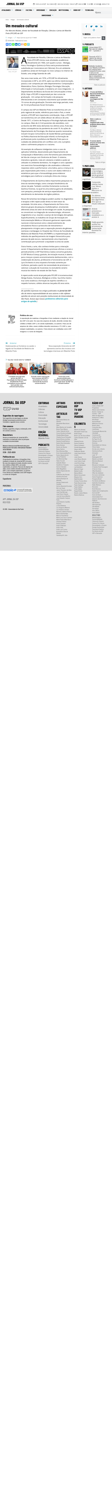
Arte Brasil (95, 420)
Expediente (7, 478)
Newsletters (8, 435)
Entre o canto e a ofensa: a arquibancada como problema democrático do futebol (97, 122)
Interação (95, 453)
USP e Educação (43, 463)
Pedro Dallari (78, 489)
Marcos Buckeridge (62, 514)
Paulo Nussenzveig (80, 483)
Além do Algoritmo (98, 416)
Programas (95, 408)
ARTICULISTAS (61, 415)
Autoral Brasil (96, 422)
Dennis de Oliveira (61, 447)
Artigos (10, 38)
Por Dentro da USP (43, 461)
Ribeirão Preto (43, 438)
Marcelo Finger (78, 469)
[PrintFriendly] (28, 44)
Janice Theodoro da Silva (63, 490)
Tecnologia (89, 10)
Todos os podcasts (99, 85)
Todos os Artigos (100, 162)
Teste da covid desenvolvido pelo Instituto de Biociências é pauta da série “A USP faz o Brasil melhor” (64, 380)
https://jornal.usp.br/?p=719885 (27, 38)
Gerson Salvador (61, 467)
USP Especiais (96, 505)
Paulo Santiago (78, 485)
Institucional (65, 10)
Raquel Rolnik (78, 491)
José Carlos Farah (79, 461)
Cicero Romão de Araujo (63, 433)
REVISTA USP (78, 404)
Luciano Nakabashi (80, 465)
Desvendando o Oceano (45, 455)
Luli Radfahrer (78, 467)
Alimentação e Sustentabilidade (43, 448)
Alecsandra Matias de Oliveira (62, 420)
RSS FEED (6, 502)
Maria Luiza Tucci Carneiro (64, 518)
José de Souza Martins (63, 496)
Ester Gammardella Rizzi (63, 453)
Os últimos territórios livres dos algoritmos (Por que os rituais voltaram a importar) (93, 200)
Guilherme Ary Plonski (63, 475)
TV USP (78, 410)
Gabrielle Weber (61, 463)
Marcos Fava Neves (62, 516)
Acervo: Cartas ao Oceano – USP (97, 413)
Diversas (94, 443)
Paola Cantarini (61, 524)
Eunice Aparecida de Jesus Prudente (62, 456)
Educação (53, 10)
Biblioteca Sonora (97, 424)
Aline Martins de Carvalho (64, 427)
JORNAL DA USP (15, 4)
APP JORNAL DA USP (11, 499)
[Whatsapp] (13, 44)
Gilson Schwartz (79, 445)
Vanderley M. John (61, 535)
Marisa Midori (78, 473)
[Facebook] (7, 44)
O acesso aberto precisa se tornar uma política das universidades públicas (97, 144)
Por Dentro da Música (98, 481)
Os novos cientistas (98, 475)
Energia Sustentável (44, 457)
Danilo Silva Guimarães (63, 443)
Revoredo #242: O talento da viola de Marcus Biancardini (95, 58)
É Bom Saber (96, 447)
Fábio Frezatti (60, 461)
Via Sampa (95, 509)
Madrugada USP (97, 457)
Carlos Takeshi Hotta (62, 431)
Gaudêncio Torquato (62, 465)
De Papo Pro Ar (96, 439)
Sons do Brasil (96, 495)
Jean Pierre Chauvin (62, 494)
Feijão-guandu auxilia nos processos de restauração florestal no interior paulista (93, 227)
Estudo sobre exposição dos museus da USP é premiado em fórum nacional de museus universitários (40, 380)
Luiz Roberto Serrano (62, 510)
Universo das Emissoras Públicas (99, 500)
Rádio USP (78, 10)
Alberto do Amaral (79, 430)
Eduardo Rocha (78, 441)
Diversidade (41, 10)
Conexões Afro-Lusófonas (97, 428)
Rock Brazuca (96, 489)
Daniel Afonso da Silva (63, 439)
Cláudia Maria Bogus (62, 435)
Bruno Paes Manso (62, 429)
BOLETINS (96, 515)
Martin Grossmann (79, 475)
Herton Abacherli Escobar (64, 486)
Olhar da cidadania (97, 473)
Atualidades (7, 10)
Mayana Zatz (78, 477)
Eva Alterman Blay (61, 459)
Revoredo (95, 487)
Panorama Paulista (44, 459)
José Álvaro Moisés (80, 459)
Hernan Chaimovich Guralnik (62, 483)
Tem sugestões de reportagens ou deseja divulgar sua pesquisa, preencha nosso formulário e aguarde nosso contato (15, 420)
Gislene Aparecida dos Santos (63, 472)
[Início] (7, 20)
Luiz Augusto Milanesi (63, 508)
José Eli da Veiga (79, 463)
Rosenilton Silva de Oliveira (62, 532)
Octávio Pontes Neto (80, 481)
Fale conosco (8, 426)
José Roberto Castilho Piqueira (63, 503)
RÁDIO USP (97, 403)
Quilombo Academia (98, 483)
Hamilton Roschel (61, 477)
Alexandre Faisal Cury (80, 432)
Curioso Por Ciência (44, 453)
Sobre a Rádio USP (97, 406)
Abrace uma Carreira (98, 410)
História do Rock (97, 451)
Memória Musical (97, 461)
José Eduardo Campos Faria (63, 499)
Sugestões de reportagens (13, 415)
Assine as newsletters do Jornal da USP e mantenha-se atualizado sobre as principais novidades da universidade (16, 439)
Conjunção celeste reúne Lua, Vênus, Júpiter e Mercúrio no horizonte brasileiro (92, 187)
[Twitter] (10, 44)
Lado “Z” (95, 455)
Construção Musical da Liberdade (99, 432)
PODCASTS (43, 445)
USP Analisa (96, 503)
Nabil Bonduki (78, 479)
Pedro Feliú (59, 528)
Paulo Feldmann (61, 526)
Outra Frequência (97, 477)
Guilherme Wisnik (79, 451)
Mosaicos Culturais (98, 465)
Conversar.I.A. (96, 435)
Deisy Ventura (60, 445)
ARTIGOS (60, 403)
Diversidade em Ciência (99, 445)
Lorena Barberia (61, 506)
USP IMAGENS (78, 415)
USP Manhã (95, 507)
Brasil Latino (96, 426)
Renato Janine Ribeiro (80, 493)
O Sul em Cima (96, 469)
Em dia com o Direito (98, 449)
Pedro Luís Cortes (61, 530)
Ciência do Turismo (44, 451)
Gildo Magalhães (61, 469)
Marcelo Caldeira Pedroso (64, 512)
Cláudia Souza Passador (63, 437)
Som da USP (96, 493)
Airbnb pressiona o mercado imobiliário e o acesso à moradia (93, 214)
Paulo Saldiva (78, 487)
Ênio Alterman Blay (62, 451)
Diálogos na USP (97, 441)
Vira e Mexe (95, 511)
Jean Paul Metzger (62, 492)
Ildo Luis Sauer (60, 488)
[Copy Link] (25, 44)
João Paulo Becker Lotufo (80, 454)
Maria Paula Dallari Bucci (63, 520)
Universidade (48, 15)
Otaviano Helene (61, 522)
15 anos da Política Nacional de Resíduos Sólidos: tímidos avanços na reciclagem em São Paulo (97, 96)
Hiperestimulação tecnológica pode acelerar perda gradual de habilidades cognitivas (93, 174)
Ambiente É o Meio (98, 418)
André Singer (78, 434)
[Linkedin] (16, 44)
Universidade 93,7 (97, 497)
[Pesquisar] (103, 38)
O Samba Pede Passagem (100, 467)
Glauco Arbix (78, 449)
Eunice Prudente (79, 443)
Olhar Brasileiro (96, 471)
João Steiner (78, 457)
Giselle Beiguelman (80, 447)
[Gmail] (22, 44)
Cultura (30, 10)
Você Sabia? (96, 513)
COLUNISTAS (80, 425)
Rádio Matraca (96, 485)
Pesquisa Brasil (96, 479)
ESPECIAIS (61, 406)
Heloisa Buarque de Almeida (62, 479)
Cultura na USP (96, 437)
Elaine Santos (60, 449)
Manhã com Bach (97, 459)
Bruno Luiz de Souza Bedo (82, 436)
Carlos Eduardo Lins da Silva (81, 438)
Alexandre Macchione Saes (62, 424)
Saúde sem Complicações (100, 491)
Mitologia (95, 463)
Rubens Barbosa (79, 495)
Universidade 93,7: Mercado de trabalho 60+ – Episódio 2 (96, 49)
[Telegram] (19, 44)
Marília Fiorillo (78, 471)
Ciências (19, 10)
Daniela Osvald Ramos (63, 441)
